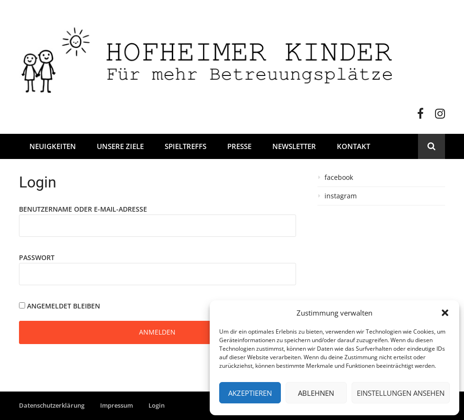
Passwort (37, 257)
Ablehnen (316, 393)
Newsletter (294, 146)
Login (156, 405)
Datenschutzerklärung (51, 405)
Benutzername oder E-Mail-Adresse (83, 209)
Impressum (116, 405)
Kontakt (353, 146)
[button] (445, 312)
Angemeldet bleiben (59, 305)
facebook (339, 177)
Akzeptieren (250, 393)
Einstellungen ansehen (401, 393)
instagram (341, 196)
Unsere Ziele (120, 146)
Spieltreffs (185, 146)
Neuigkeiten (52, 146)
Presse (239, 146)
